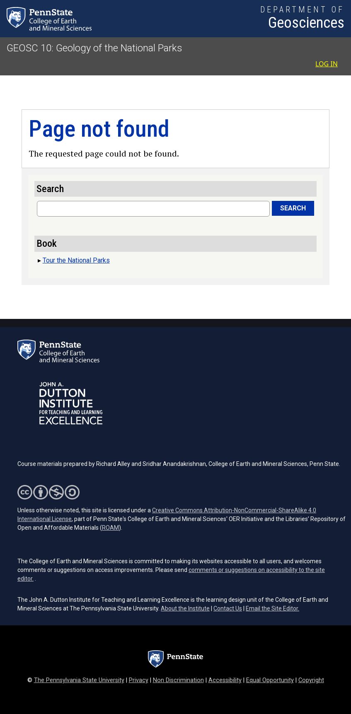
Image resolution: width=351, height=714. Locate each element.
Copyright (311, 680)
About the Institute (185, 608)
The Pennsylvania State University (79, 680)
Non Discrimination (178, 680)
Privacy (138, 680)
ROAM (110, 527)
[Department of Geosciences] (302, 18)
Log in (326, 63)
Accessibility (225, 680)
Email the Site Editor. (272, 608)
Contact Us (227, 608)
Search (293, 208)
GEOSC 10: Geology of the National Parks (94, 48)
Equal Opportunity (270, 680)
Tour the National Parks (76, 260)
